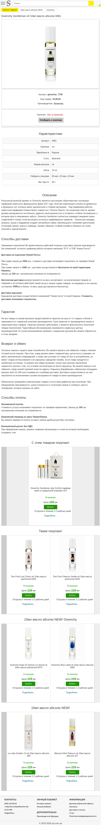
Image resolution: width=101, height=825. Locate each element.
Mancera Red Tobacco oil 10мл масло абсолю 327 (72, 754)
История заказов (44, 804)
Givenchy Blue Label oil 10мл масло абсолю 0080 (72, 666)
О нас (71, 813)
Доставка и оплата (77, 810)
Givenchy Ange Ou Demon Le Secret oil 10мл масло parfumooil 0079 (28, 666)
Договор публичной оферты (81, 804)
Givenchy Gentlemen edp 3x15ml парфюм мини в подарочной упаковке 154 (50, 489)
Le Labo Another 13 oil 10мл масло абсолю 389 (28, 754)
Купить (50, 507)
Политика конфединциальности (82, 816)
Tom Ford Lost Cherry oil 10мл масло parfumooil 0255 (28, 577)
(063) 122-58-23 (10, 804)
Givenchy (58, 104)
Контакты (73, 807)
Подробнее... (50, 516)
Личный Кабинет (44, 807)
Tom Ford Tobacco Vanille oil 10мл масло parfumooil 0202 (72, 577)
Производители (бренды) (48, 816)
